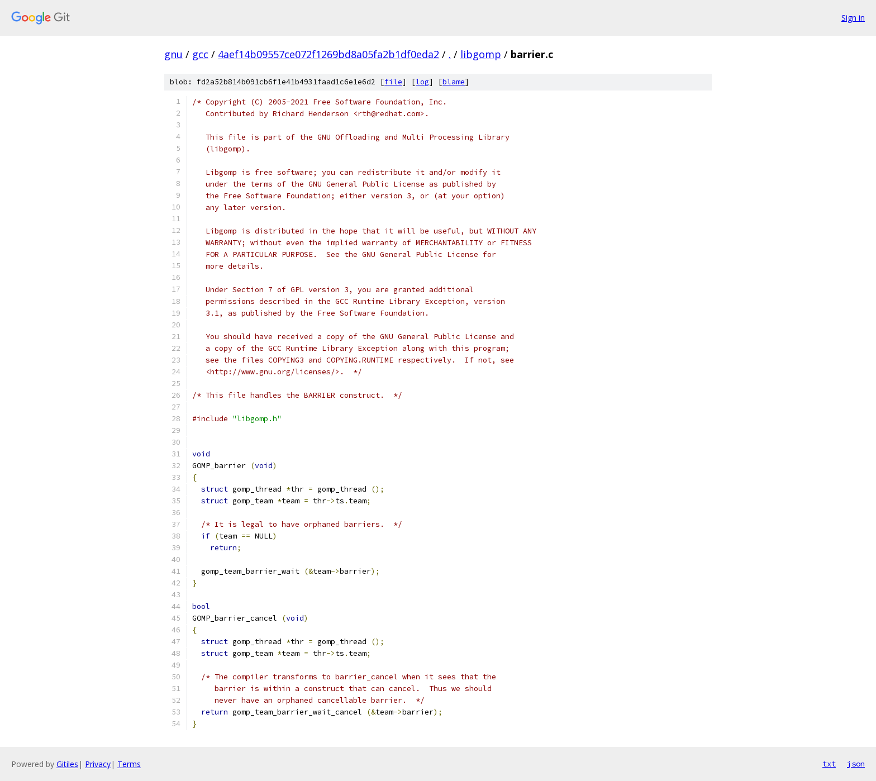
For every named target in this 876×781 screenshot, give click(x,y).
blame (453, 82)
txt (829, 764)
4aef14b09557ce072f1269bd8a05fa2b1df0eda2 (328, 54)
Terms (129, 764)
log (422, 82)
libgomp (480, 54)
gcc (200, 54)
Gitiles (67, 764)
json (856, 764)
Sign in (853, 17)
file (393, 82)
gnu (173, 54)
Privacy (98, 764)
